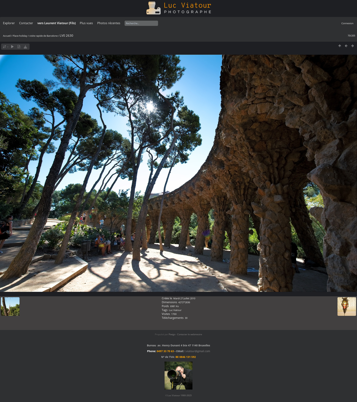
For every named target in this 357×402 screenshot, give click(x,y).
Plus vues (86, 23)
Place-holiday (20, 35)
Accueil (7, 35)
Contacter (26, 23)
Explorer (9, 23)
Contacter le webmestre (189, 334)
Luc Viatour (175, 310)
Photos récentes (108, 23)
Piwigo (172, 334)
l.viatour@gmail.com (197, 351)
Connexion (347, 23)
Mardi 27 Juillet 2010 (184, 298)
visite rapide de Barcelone (43, 35)
